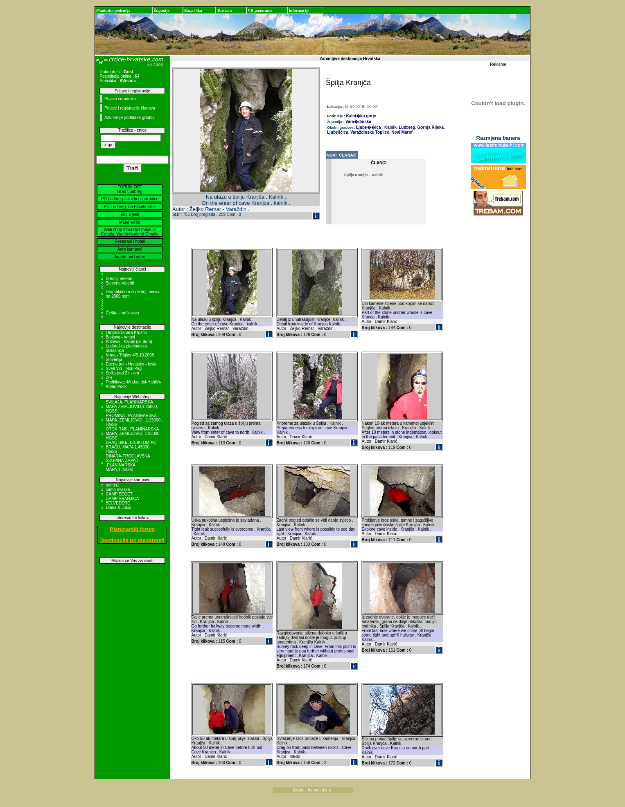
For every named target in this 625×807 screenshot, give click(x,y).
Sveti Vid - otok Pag (124, 368)
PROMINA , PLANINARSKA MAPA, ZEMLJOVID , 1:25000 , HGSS (134, 420)
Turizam (224, 10)
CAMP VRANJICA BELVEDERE (122, 500)
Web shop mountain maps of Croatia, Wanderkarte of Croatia (130, 231)
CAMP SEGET (119, 494)
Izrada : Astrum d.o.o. (312, 790)
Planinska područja (113, 10)
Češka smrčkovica (122, 313)
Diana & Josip (118, 507)
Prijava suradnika (120, 98)
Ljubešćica (337, 132)
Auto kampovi (129, 249)
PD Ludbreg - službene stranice (129, 199)
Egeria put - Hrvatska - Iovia (131, 364)
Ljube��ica (368, 127)
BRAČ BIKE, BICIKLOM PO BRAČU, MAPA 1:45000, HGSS (131, 447)
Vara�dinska (358, 121)
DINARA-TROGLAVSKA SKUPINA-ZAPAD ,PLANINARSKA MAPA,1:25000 (128, 463)
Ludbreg (406, 127)
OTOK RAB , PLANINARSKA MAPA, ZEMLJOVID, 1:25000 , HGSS (134, 433)
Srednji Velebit (119, 278)
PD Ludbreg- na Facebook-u (130, 206)
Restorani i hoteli (130, 241)
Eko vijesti (129, 214)
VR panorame (260, 10)
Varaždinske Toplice (369, 132)
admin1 (112, 485)
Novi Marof (401, 132)
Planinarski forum (132, 529)
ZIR (109, 377)
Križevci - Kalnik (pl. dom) (129, 341)
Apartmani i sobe (129, 257)
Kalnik (390, 127)
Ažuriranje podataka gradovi (130, 117)
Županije (161, 10)
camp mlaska (118, 489)
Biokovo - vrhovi (120, 337)
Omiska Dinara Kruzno (126, 332)
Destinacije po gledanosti (132, 540)
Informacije (299, 10)
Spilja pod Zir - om (122, 373)
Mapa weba (129, 222)
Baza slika (193, 10)
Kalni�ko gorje (361, 116)
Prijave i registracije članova (129, 108)
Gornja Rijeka (430, 127)
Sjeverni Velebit (120, 283)
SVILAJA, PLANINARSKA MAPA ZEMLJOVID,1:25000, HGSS (132, 406)
